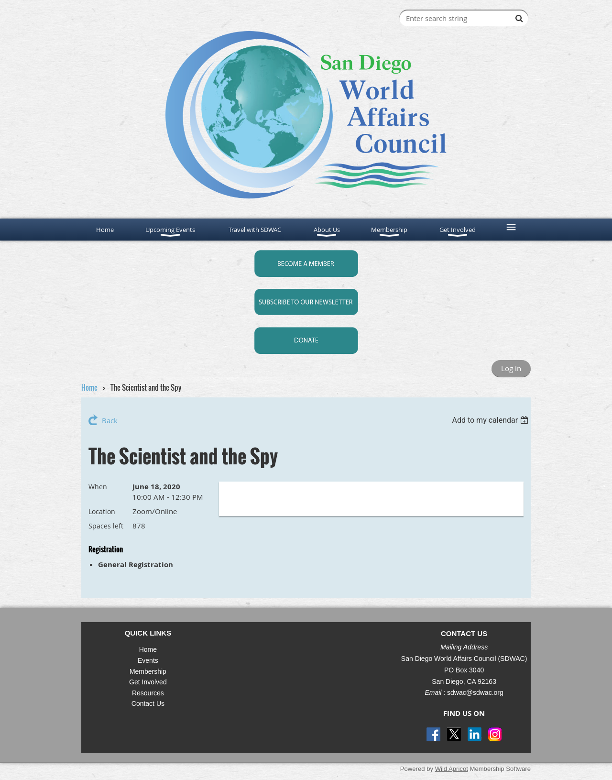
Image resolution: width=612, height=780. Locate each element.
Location (101, 511)
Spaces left (105, 525)
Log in (511, 368)
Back (110, 420)
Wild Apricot (451, 768)
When (97, 486)
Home (89, 387)
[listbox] (491, 420)
